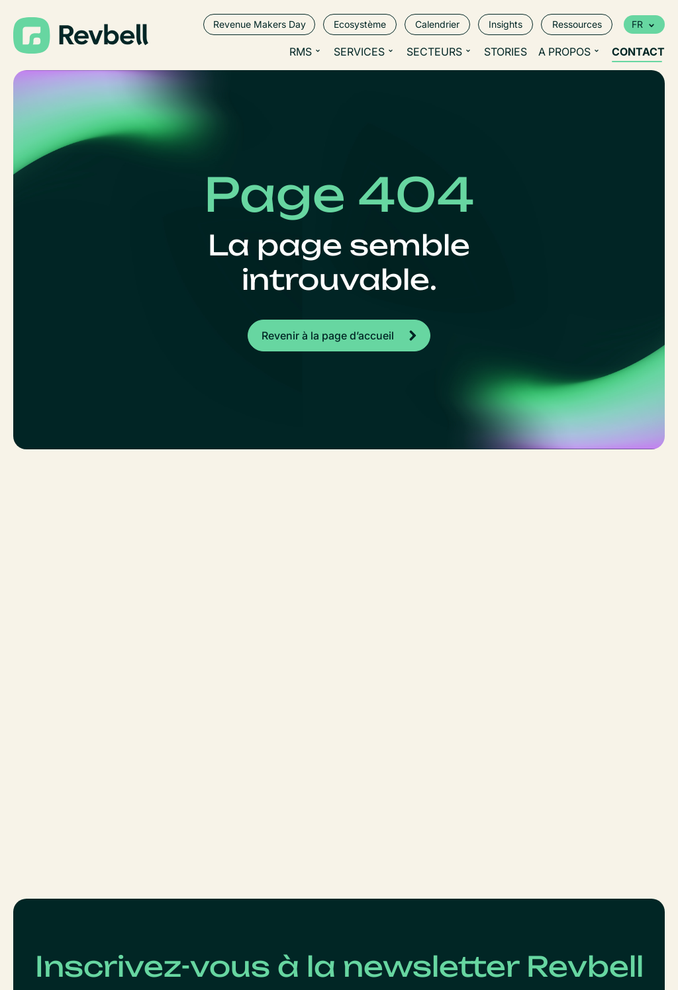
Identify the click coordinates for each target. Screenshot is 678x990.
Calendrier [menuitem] (437, 24)
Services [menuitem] (359, 51)
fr (637, 24)
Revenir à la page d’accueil (328, 335)
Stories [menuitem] (505, 51)
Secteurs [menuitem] (434, 51)
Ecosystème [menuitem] (360, 24)
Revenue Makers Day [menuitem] (259, 24)
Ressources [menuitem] (577, 24)
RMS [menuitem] (300, 51)
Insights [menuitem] (505, 24)
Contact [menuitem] (638, 51)
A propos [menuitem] (564, 51)
